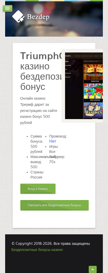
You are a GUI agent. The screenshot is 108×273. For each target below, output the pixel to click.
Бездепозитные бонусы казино (37, 250)
